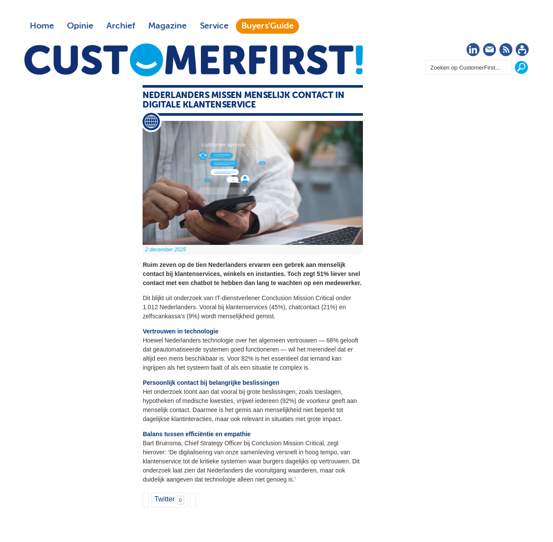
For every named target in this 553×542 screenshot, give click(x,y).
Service (214, 26)
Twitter (164, 499)
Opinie (80, 26)
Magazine (167, 26)
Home (42, 26)
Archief (120, 26)
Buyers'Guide (268, 26)
